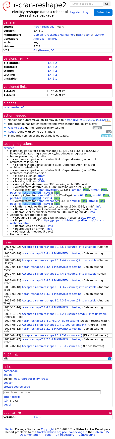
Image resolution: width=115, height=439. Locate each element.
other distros (11, 396)
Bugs (48, 434)
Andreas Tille (42, 38)
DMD (89, 35)
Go (106, 3)
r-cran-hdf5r (45, 195)
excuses (8, 148)
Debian (9, 429)
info (98, 206)
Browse (44, 50)
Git (35, 50)
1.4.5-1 (52, 78)
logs (16, 378)
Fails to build (16, 127)
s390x (41, 181)
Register (75, 12)
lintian (7, 374)
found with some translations (57, 131)
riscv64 (47, 192)
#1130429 (87, 119)
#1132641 (103, 119)
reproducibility (30, 378)
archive (81, 35)
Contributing (87, 434)
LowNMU (99, 35)
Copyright (47, 429)
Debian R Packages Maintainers (54, 34)
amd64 (76, 189)
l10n (6, 400)
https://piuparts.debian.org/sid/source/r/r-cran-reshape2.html (57, 222)
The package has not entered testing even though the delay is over (57, 124)
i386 (40, 178)
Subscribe (103, 12)
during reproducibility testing (52, 127)
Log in (87, 12)
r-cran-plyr (71, 119)
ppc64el (15, 192)
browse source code (16, 386)
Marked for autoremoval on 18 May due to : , (57, 120)
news (7, 242)
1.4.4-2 (52, 62)
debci (7, 404)
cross (44, 378)
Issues (12, 131)
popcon (8, 382)
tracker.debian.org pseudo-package (60, 432)
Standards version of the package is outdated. (57, 135)
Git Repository (65, 434)
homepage (10, 371)
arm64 (95, 189)
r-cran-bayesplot (47, 189)
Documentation (30, 434)
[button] (5, 119)
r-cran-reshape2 (44, 26)
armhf (41, 175)
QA (53, 50)
